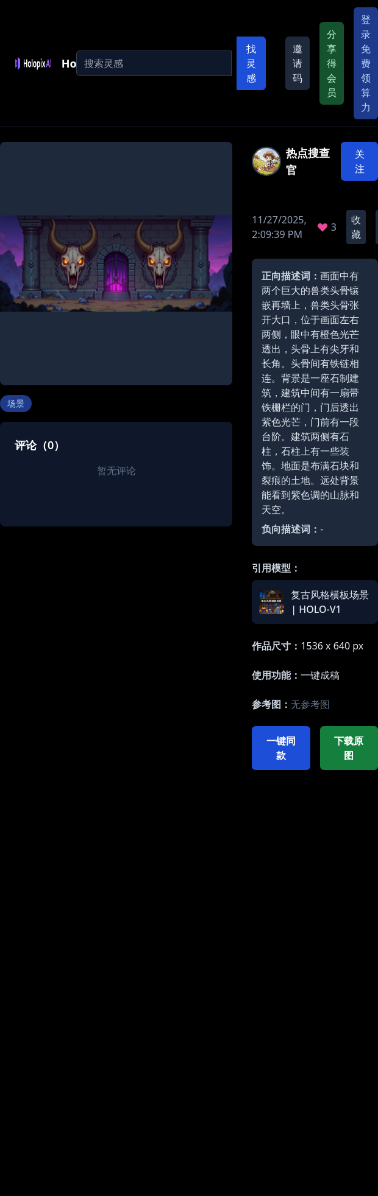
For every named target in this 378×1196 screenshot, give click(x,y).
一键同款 (281, 748)
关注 (360, 161)
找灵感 (251, 63)
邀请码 (297, 63)
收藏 (356, 227)
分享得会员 (332, 63)
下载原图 (348, 748)
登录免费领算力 (366, 63)
